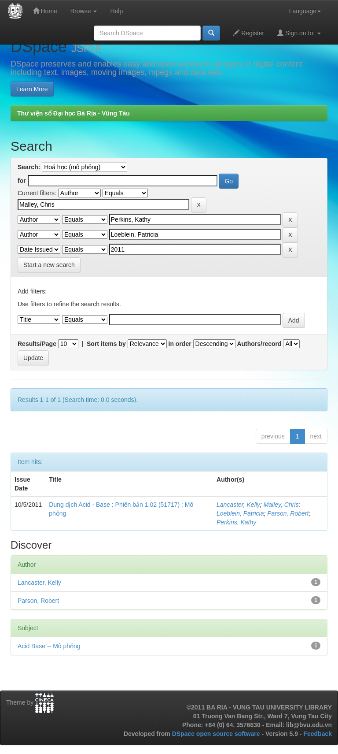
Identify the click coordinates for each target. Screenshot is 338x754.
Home (45, 11)
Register (248, 33)
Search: (29, 167)
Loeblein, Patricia (240, 513)
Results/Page (37, 343)
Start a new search (49, 264)
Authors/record (259, 343)
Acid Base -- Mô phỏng (49, 646)
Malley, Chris (281, 504)
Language (305, 11)
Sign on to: (299, 33)
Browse (83, 11)
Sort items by (106, 343)
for (22, 180)
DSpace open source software (217, 733)
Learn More (32, 89)
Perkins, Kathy (236, 522)
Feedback (317, 733)
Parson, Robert (288, 513)
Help (116, 11)
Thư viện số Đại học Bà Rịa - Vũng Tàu (73, 113)
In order (180, 343)
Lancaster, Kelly (238, 504)
